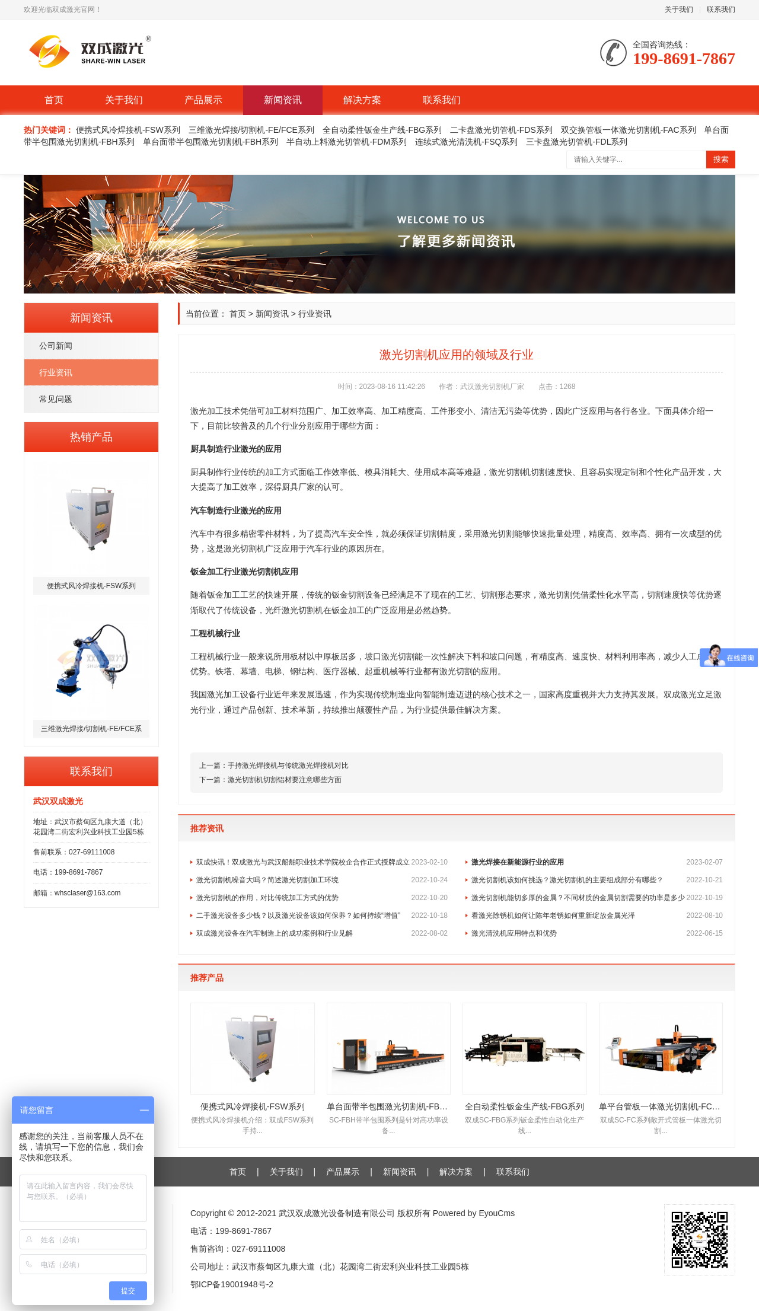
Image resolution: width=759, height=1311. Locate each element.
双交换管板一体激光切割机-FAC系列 (628, 130)
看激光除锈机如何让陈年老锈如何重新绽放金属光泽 (597, 915)
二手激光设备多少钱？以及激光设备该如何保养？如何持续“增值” (322, 915)
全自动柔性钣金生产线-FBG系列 (382, 130)
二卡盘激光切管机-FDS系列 (501, 130)
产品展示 (203, 100)
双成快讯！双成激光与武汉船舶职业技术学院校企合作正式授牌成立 (322, 862)
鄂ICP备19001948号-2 (231, 1284)
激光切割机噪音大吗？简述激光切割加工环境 (322, 880)
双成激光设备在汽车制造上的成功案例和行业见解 (322, 933)
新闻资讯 (283, 100)
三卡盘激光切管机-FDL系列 (576, 141)
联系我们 (721, 9)
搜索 (721, 159)
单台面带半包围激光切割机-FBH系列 (211, 141)
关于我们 (679, 9)
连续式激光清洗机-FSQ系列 (466, 141)
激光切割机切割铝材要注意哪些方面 (285, 780)
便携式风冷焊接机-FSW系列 (128, 130)
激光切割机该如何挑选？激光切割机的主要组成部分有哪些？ (597, 880)
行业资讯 (55, 372)
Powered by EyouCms (472, 1213)
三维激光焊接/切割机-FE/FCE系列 (251, 130)
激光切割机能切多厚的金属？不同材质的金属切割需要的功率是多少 (597, 898)
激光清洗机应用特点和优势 (597, 933)
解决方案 (362, 100)
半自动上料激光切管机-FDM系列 (346, 141)
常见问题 (55, 399)
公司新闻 (55, 345)
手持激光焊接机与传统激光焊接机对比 (288, 765)
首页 (53, 100)
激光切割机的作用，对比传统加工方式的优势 (322, 898)
